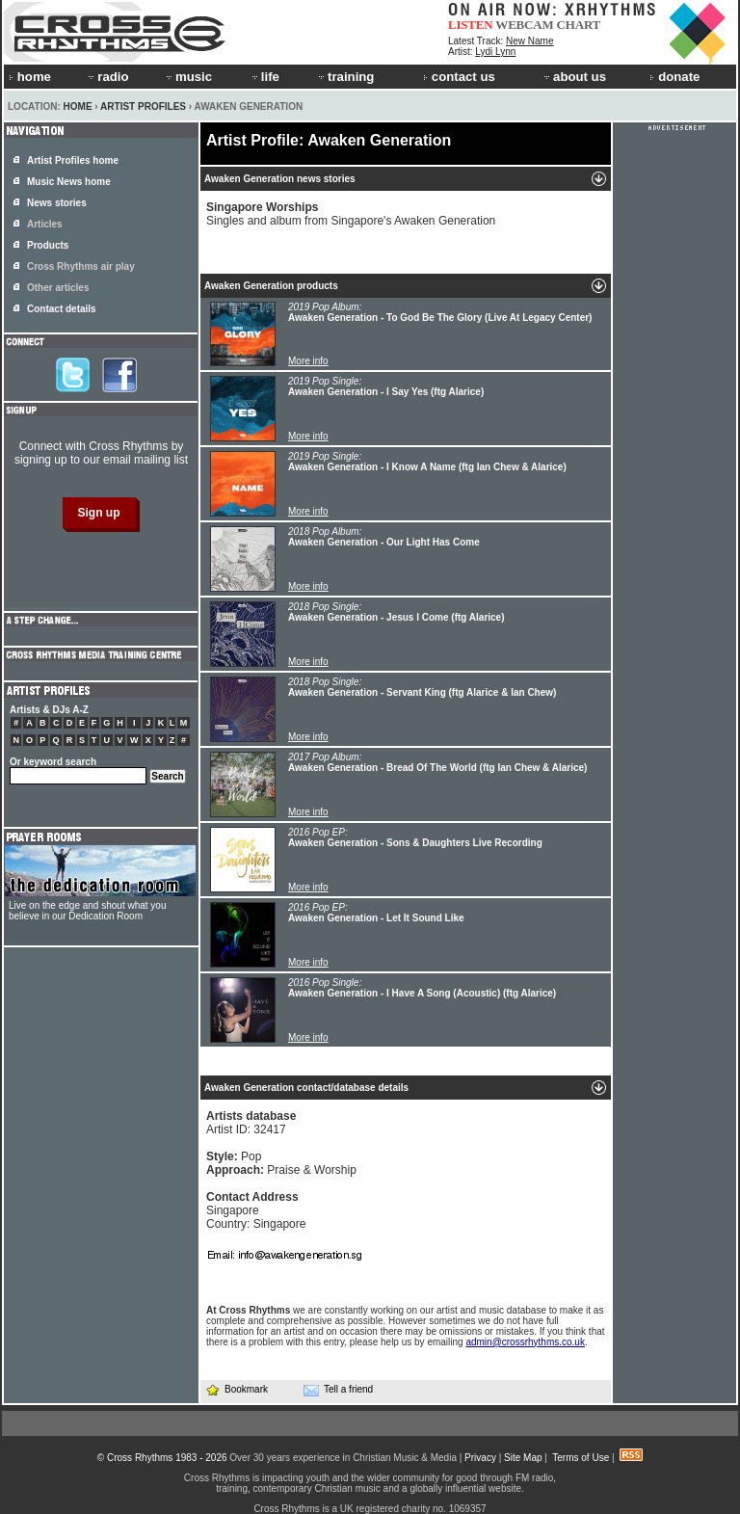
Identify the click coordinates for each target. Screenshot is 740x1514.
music (188, 76)
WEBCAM (524, 24)
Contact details (61, 309)
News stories (57, 203)
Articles (45, 224)
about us (574, 76)
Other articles (58, 287)
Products (47, 245)
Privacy (480, 1457)
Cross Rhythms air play (81, 266)
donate (674, 76)
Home (78, 106)
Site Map (523, 1457)
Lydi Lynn (495, 51)
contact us (459, 76)
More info (308, 361)
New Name (529, 41)
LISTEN (470, 24)
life (264, 76)
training (345, 76)
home (30, 76)
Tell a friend (338, 1389)
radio (107, 76)
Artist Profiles (143, 106)
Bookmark (236, 1389)
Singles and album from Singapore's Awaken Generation (350, 213)
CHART (579, 24)
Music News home (69, 181)
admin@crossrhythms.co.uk (525, 1342)
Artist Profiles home (73, 160)
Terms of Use (580, 1457)
